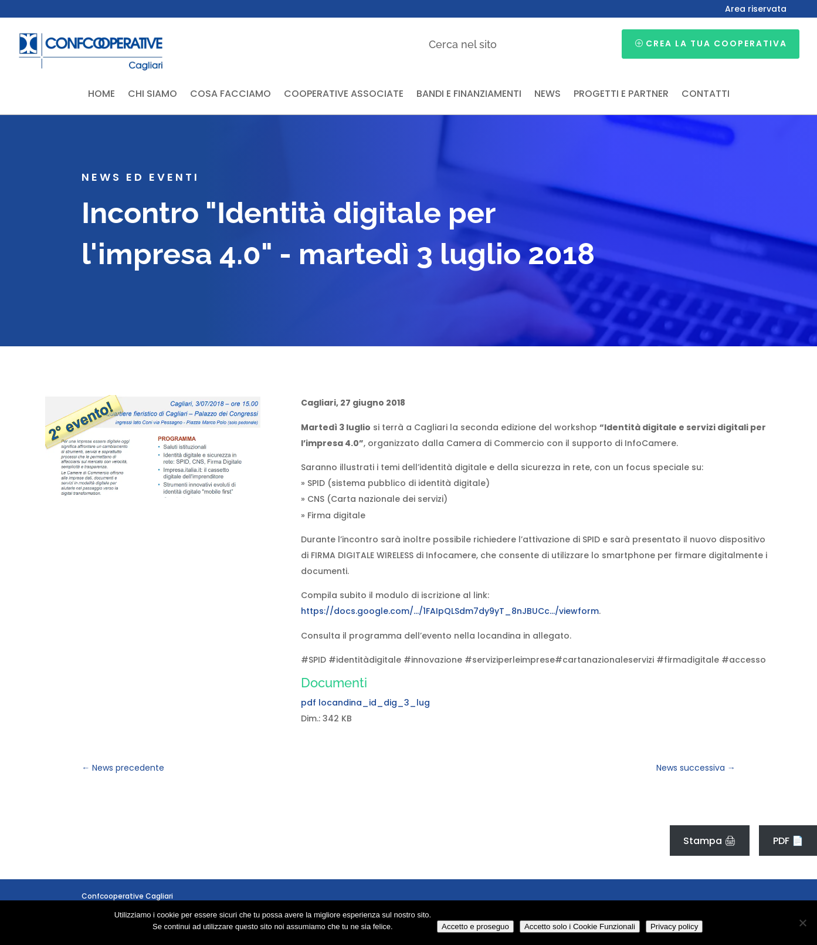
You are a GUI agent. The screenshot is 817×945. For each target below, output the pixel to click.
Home (101, 95)
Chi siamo (152, 95)
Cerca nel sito (463, 44)
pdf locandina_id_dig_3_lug (365, 702)
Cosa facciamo (230, 95)
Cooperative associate (344, 95)
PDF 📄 (788, 841)
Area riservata (756, 10)
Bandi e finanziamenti (468, 95)
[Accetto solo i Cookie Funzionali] (802, 923)
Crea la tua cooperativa (716, 43)
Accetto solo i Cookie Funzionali (579, 926)
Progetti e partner (621, 95)
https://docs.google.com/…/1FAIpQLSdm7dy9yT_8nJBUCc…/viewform (450, 611)
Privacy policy (674, 926)
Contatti (706, 95)
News (547, 95)
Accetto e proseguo (475, 926)
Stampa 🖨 (709, 841)
